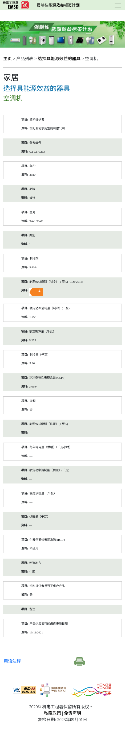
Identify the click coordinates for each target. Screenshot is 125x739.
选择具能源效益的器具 (59, 58)
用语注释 (12, 661)
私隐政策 (52, 713)
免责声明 (72, 713)
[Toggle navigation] (118, 5)
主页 (7, 58)
